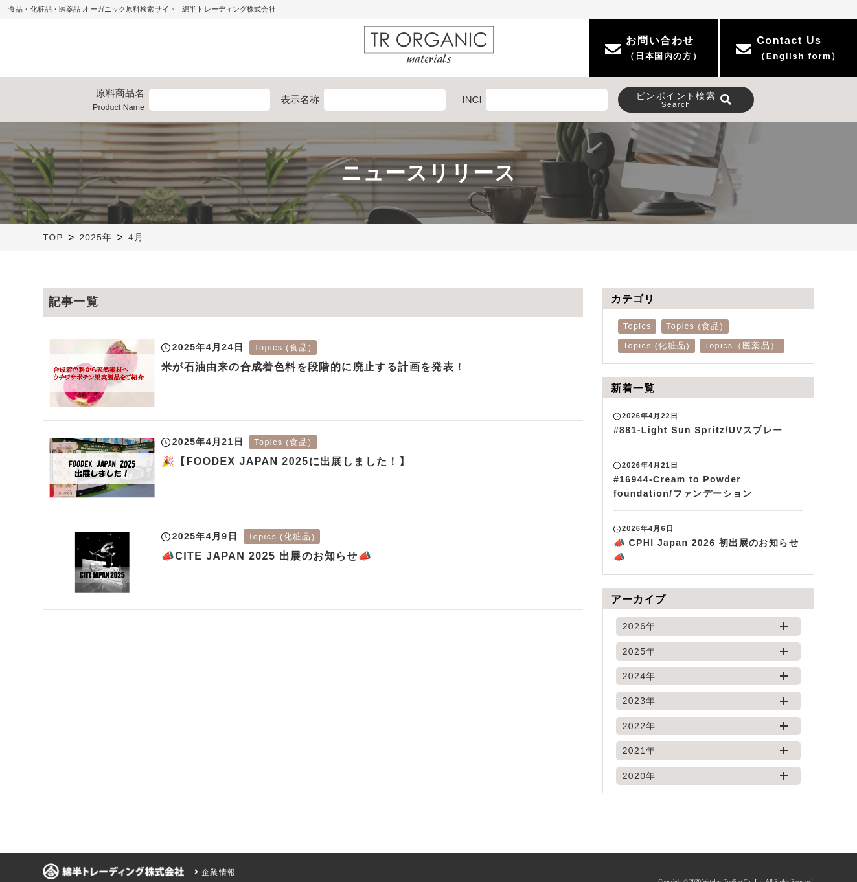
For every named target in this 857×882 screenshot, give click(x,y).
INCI (472, 99)
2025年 (95, 237)
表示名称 (299, 99)
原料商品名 (118, 100)
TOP (53, 237)
